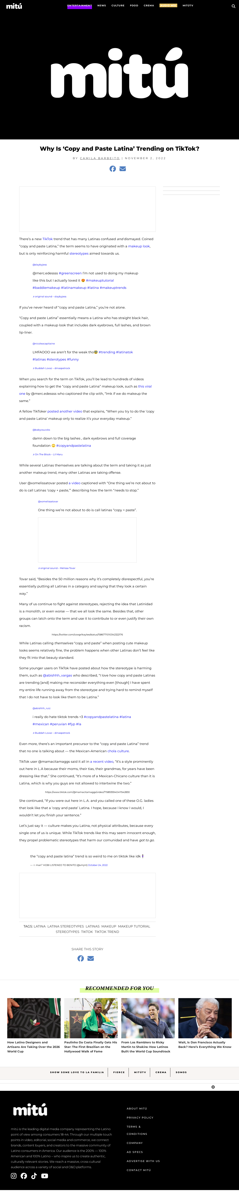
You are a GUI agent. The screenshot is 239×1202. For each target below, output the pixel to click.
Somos (181, 1072)
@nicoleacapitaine (44, 343)
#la (78, 724)
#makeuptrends (113, 288)
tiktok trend (107, 932)
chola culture (118, 751)
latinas (93, 926)
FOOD (134, 5)
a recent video (101, 762)
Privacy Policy (140, 1117)
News (101, 5)
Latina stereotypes (65, 926)
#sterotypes (56, 359)
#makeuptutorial (100, 280)
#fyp (71, 724)
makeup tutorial (134, 926)
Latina (40, 926)
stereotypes (79, 254)
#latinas (39, 359)
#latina (93, 288)
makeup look (139, 246)
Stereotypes (67, 932)
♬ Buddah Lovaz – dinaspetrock (51, 368)
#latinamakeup (73, 288)
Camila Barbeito (100, 158)
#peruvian (58, 724)
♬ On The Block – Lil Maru (48, 454)
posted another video (64, 411)
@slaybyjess (40, 264)
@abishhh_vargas (57, 675)
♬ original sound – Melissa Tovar (56, 568)
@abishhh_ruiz (42, 708)
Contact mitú (139, 1170)
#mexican (41, 724)
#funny (73, 359)
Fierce (119, 1072)
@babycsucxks (41, 429)
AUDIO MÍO (168, 5)
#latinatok (124, 352)
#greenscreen (70, 273)
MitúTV (140, 1072)
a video (74, 483)
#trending (107, 352)
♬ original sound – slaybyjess (49, 296)
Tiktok (87, 932)
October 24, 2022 (98, 865)
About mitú (137, 1108)
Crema (161, 1072)
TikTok (48, 239)
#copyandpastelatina (73, 446)
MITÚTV (188, 5)
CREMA (149, 5)
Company (135, 1143)
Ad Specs (135, 1152)
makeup (108, 926)
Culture (118, 5)
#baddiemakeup (46, 288)
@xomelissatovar (48, 501)
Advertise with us (143, 1161)
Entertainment (79, 5)
